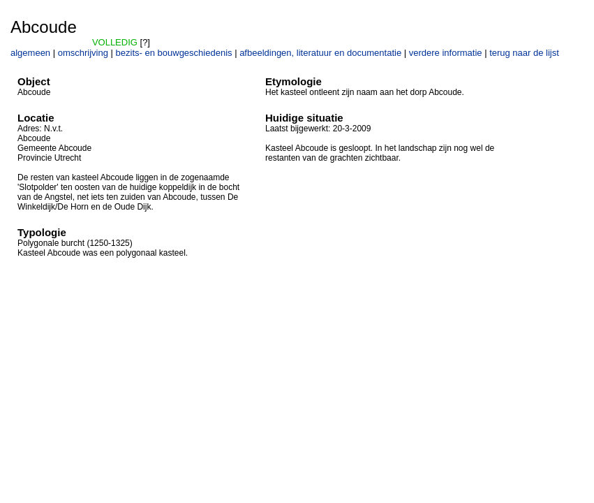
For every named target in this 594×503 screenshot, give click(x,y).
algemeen (30, 53)
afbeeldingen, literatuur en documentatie (320, 53)
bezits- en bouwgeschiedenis (174, 53)
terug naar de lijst (524, 53)
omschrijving (83, 53)
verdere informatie (445, 53)
